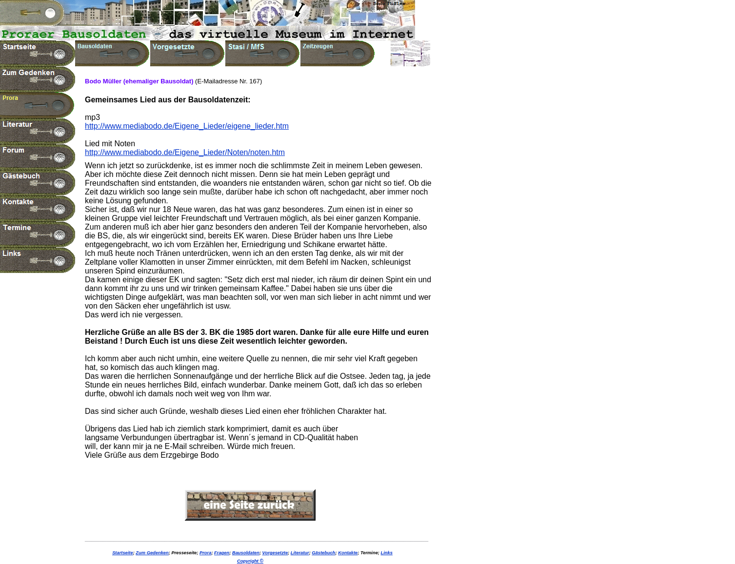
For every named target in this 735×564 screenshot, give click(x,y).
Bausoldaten (245, 552)
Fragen (221, 552)
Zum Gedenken (152, 552)
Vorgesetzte (275, 552)
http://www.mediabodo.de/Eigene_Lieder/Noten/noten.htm (185, 152)
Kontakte (348, 552)
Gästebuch (323, 552)
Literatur (300, 552)
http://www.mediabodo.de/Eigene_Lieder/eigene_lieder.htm (187, 126)
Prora (205, 552)
